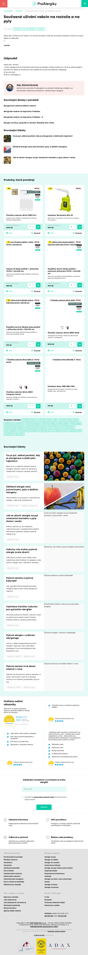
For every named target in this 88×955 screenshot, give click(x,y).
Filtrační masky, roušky (48, 420)
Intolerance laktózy (52, 865)
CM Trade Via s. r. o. (38, 923)
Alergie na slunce (52, 888)
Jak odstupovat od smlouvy (15, 903)
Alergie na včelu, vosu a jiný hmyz (58, 879)
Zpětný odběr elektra (12, 911)
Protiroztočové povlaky (28, 431)
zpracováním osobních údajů (44, 797)
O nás (47, 897)
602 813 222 (49, 916)
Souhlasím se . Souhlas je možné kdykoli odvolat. (45, 799)
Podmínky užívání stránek (56, 932)
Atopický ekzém (51, 871)
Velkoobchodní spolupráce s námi (44, 927)
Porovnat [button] (37, 233)
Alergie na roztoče (36, 29)
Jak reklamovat (10, 900)
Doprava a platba (11, 897)
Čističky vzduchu (29, 420)
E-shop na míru (39, 935)
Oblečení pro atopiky (12, 885)
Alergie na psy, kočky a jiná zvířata (59, 868)
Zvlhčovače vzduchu (12, 876)
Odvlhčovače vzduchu (13, 874)
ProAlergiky (8, 11)
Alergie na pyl (19, 29)
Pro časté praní (68, 427)
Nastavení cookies (52, 906)
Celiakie (48, 876)
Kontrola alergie (33, 424)
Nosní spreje (63, 424)
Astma (47, 882)
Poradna (19, 11)
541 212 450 (62, 916)
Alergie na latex (51, 885)
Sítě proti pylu (46, 431)
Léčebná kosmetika (12, 868)
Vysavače (9, 434)
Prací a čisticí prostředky (14, 882)
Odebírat (44, 807)
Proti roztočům (10, 431)
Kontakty (48, 900)
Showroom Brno (10, 908)
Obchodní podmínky (12, 906)
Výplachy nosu (60, 431)
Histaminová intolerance (55, 874)
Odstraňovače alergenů (14, 427)
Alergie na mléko (51, 860)
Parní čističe (54, 427)
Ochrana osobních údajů (55, 903)
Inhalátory (9, 424)
